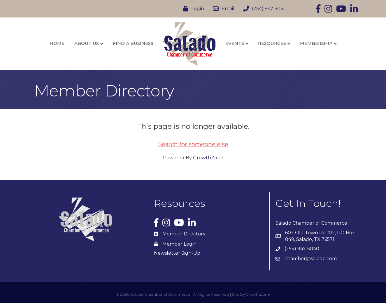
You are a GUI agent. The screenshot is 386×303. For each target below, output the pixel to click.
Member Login (179, 244)
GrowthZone (208, 158)
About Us (86, 43)
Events (234, 43)
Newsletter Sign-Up (177, 253)
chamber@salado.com (311, 258)
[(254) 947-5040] (263, 9)
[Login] (192, 9)
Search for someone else (193, 144)
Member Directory (184, 234)
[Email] (222, 9)
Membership (316, 43)
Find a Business (133, 43)
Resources (272, 43)
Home (57, 43)
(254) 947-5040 (302, 248)
